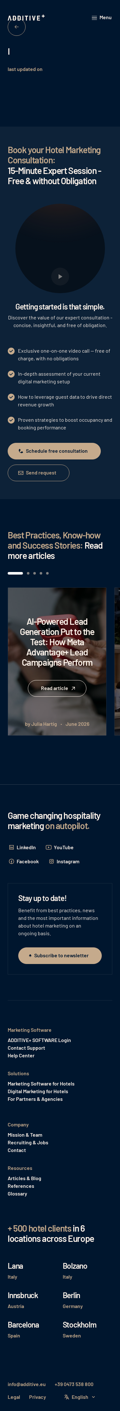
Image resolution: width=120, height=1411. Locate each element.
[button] (102, 17)
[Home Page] (27, 17)
